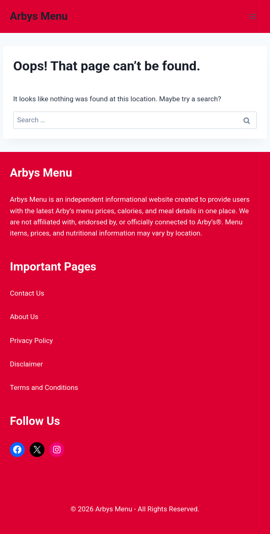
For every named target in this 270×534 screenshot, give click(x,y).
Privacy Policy (31, 340)
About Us (24, 316)
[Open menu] (252, 16)
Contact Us (27, 293)
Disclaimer (26, 364)
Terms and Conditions (44, 387)
